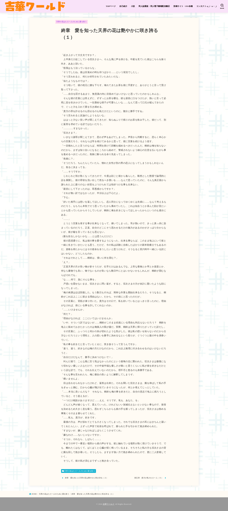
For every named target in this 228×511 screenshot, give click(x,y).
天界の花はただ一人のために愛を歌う (71, 22)
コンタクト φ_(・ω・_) (206, 6)
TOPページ (111, 6)
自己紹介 (123, 6)
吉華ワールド (108, 504)
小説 (133, 6)
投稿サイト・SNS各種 (183, 6)
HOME (34, 494)
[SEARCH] (222, 6)
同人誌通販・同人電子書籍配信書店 (154, 6)
